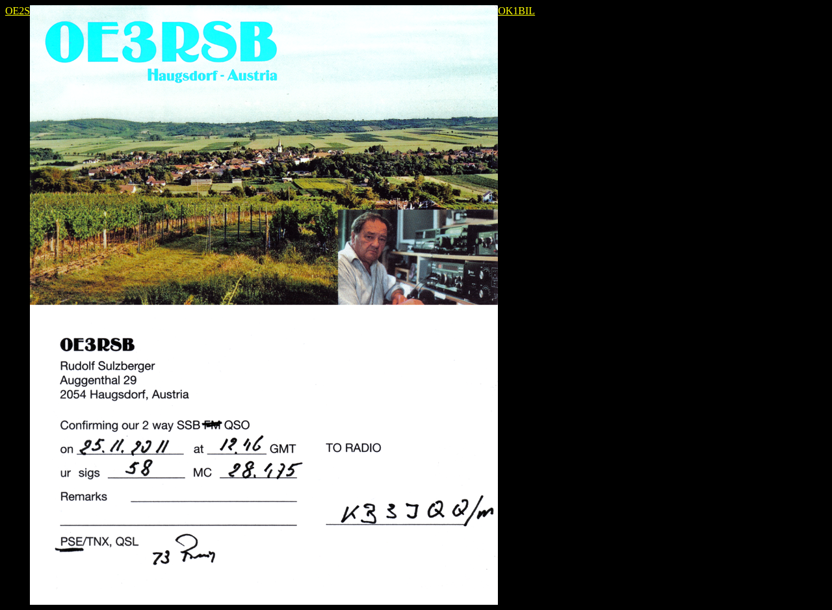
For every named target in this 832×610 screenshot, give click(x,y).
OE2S (17, 10)
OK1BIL (516, 10)
